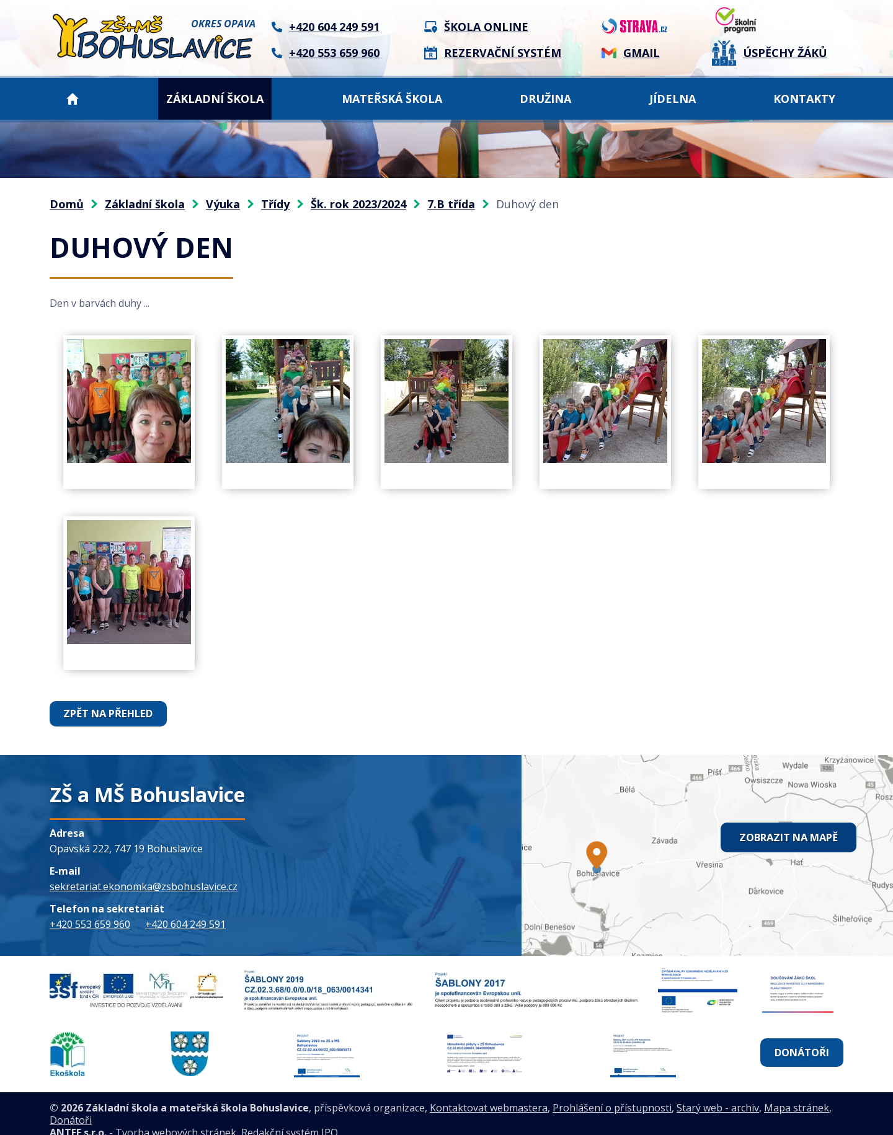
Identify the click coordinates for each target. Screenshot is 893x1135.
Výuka (223, 204)
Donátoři (800, 1046)
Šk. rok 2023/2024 (358, 204)
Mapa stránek (796, 1095)
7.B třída (451, 204)
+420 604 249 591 (185, 923)
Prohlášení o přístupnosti (612, 1095)
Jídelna (672, 98)
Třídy (275, 204)
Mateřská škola (392, 98)
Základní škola (215, 98)
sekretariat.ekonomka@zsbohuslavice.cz (144, 886)
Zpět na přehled (108, 713)
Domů (73, 99)
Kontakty (804, 98)
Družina (545, 98)
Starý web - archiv (718, 1095)
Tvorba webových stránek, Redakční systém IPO (226, 1120)
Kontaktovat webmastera (489, 1095)
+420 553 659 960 (90, 923)
